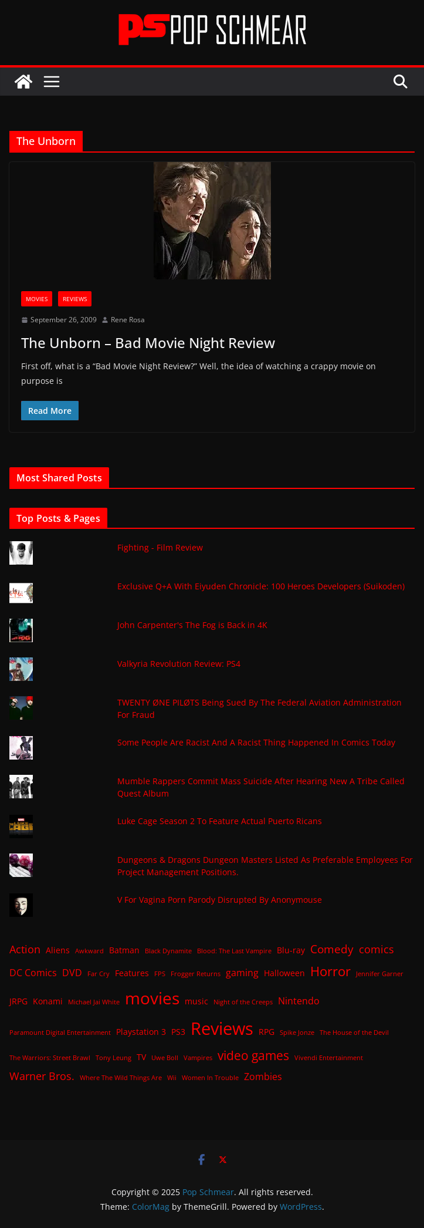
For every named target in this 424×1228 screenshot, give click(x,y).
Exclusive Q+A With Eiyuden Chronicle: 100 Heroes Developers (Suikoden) (261, 586)
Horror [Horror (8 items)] (330, 971)
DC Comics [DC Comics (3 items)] (33, 972)
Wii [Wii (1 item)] (172, 1078)
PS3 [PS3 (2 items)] (178, 1031)
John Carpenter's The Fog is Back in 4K (192, 624)
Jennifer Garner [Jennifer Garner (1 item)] (379, 974)
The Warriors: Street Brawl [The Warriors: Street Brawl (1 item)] (49, 1058)
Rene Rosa (128, 320)
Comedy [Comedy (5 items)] (332, 949)
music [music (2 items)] (196, 1001)
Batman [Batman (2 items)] (124, 950)
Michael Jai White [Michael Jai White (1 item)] (94, 1002)
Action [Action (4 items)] (24, 949)
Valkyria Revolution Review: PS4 (178, 663)
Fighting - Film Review (160, 547)
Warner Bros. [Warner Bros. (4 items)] (41, 1076)
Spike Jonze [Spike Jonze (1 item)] (297, 1032)
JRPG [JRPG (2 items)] (18, 1001)
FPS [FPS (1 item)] (159, 974)
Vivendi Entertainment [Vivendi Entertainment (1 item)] (328, 1058)
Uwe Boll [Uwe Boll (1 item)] (164, 1058)
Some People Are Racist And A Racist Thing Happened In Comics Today (256, 742)
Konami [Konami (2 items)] (48, 1001)
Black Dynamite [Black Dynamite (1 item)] (168, 951)
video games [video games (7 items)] (253, 1055)
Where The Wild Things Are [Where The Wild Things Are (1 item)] (121, 1078)
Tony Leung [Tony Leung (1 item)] (113, 1058)
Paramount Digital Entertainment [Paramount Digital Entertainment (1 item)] (60, 1032)
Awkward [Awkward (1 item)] (89, 951)
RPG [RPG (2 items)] (266, 1031)
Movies (37, 299)
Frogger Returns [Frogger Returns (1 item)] (196, 974)
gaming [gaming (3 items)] (242, 972)
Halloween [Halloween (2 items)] (284, 973)
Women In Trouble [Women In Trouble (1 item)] (210, 1078)
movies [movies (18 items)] (152, 998)
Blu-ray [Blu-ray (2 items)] (291, 950)
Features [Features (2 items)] (132, 973)
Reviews (75, 299)
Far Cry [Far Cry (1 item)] (98, 974)
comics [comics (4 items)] (376, 949)
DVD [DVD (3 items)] (72, 972)
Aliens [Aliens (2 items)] (58, 950)
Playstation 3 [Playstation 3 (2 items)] (141, 1031)
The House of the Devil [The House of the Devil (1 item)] (354, 1032)
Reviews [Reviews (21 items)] (222, 1028)
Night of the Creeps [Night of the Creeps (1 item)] (243, 1002)
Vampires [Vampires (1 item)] (198, 1058)
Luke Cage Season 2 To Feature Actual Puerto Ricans (219, 820)
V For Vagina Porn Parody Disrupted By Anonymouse (219, 899)
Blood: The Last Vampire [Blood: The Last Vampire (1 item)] (234, 951)
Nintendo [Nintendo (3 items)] (299, 1000)
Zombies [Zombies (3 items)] (263, 1076)
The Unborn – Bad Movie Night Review (148, 342)
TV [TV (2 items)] (141, 1056)
